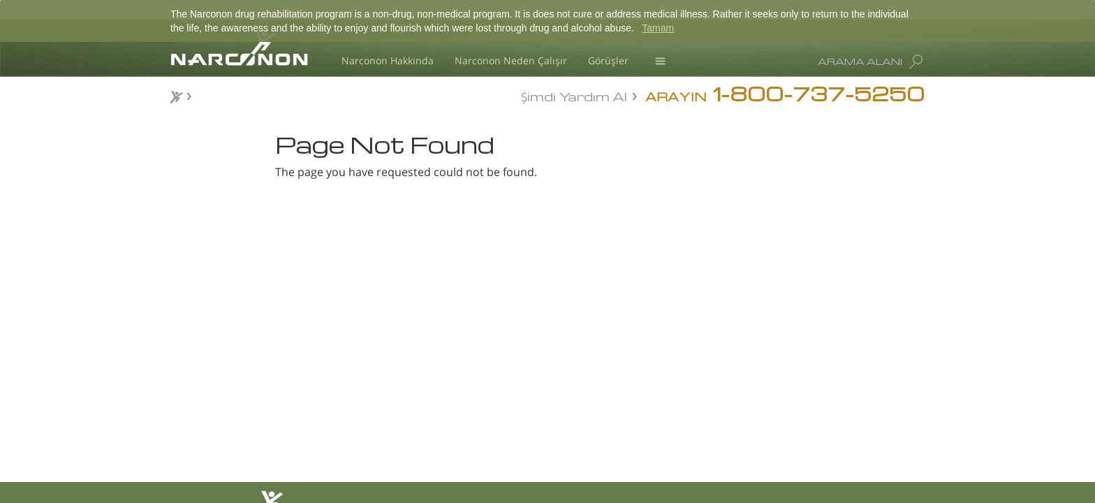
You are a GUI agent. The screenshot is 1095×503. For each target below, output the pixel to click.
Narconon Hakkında (387, 60)
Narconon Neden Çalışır (511, 60)
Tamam (658, 28)
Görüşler (608, 60)
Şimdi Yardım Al (574, 95)
